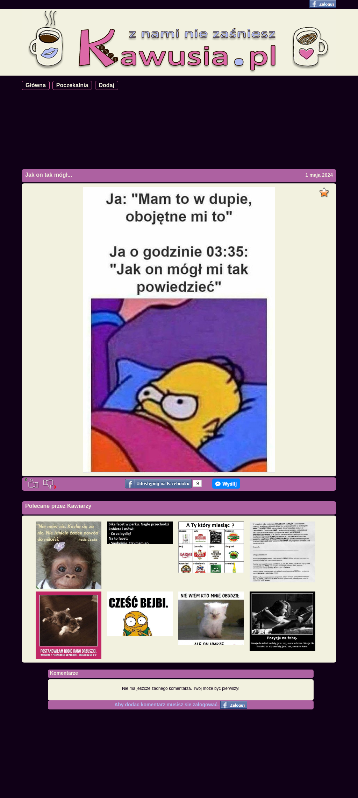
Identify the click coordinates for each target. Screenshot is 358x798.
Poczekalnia (72, 85)
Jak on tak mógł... (48, 175)
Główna (36, 85)
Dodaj (106, 85)
